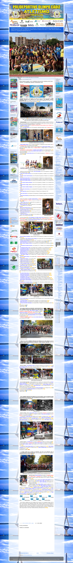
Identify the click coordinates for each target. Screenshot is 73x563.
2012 (58, 321)
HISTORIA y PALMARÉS (57, 198)
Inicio (38, 553)
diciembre (59, 268)
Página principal (58, 152)
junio (58, 304)
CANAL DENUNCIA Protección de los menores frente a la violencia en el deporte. (59, 193)
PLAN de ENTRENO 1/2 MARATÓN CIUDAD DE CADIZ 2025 (59, 179)
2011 (58, 322)
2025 (58, 259)
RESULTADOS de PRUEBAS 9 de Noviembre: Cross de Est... (59, 284)
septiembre (59, 300)
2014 (58, 318)
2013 (58, 319)
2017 (58, 314)
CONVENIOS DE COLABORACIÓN (58, 196)
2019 (58, 267)
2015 (58, 317)
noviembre (59, 269)
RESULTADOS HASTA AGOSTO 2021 (58, 162)
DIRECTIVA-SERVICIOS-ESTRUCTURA (58, 189)
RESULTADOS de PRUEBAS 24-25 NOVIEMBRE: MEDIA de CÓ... (60, 273)
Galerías (57, 199)
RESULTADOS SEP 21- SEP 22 (59, 159)
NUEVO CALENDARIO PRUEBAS (58, 154)
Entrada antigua (50, 553)
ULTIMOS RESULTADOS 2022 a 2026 (59, 157)
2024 (58, 260)
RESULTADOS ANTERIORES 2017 (59, 167)
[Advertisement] (13, 200)
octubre (59, 299)
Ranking (57, 186)
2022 (58, 263)
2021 (58, 264)
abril (58, 307)
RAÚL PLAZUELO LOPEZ (14, 223)
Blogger (58, 559)
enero (59, 311)
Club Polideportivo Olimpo (46, 119)
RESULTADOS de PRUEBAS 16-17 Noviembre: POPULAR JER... (59, 278)
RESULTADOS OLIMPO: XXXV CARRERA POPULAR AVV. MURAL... (59, 295)
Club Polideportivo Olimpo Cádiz (14, 219)
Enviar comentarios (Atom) (28, 555)
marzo (59, 308)
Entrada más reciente (24, 553)
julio (58, 303)
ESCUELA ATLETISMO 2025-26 (59, 174)
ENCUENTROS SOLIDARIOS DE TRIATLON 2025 (58, 183)
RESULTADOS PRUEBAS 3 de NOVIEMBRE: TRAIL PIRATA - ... (60, 289)
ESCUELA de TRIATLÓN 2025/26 (59, 176)
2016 (58, 315)
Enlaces (57, 200)
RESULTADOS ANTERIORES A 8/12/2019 (58, 165)
